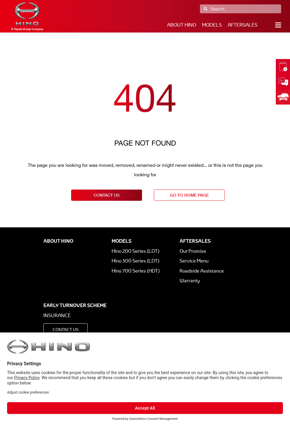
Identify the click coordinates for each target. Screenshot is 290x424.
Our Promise (193, 251)
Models (212, 25)
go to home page (189, 195)
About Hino (181, 25)
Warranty (190, 281)
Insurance (57, 315)
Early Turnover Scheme (75, 305)
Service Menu (194, 261)
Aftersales (243, 25)
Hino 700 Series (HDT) (136, 271)
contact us (107, 195)
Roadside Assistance (202, 271)
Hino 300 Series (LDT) (135, 261)
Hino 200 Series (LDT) (135, 251)
